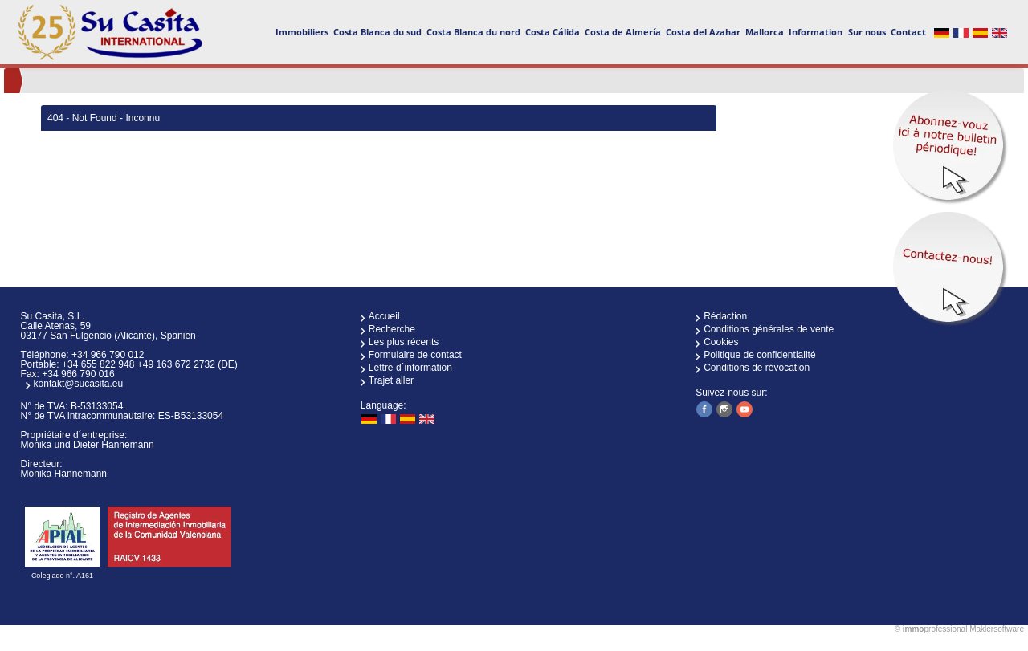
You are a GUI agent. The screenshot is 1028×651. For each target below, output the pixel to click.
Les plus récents (404, 342)
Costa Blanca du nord (473, 32)
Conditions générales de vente (769, 329)
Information (815, 32)
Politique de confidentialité (759, 354)
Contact (908, 32)
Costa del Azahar (703, 32)
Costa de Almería (623, 32)
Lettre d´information (410, 367)
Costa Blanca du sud (377, 32)
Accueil (384, 316)
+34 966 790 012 (107, 354)
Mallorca (764, 32)
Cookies (721, 342)
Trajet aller (391, 380)
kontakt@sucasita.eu (79, 383)
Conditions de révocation (757, 367)
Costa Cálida (552, 32)
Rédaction (725, 316)
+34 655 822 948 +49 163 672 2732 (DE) (150, 364)
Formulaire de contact (415, 354)
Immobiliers (301, 32)
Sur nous (867, 32)
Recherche (392, 329)
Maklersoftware (996, 629)
